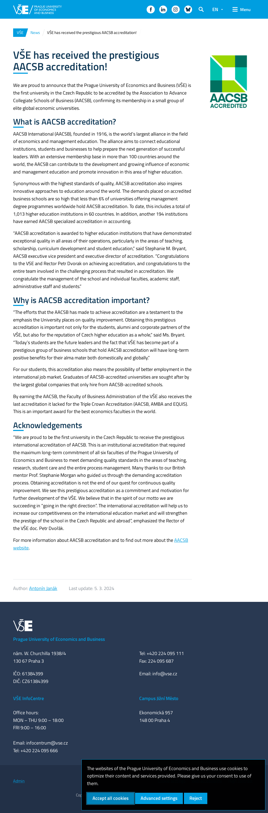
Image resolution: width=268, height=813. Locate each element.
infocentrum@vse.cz (47, 742)
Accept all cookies (110, 798)
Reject (195, 798)
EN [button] (215, 9)
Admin (19, 781)
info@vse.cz (164, 673)
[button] (150, 9)
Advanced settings (159, 798)
